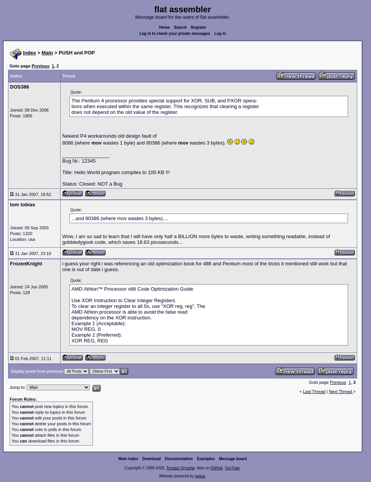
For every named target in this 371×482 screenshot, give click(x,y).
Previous (40, 66)
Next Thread (341, 391)
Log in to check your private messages (174, 33)
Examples (206, 459)
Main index (129, 459)
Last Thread (314, 391)
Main (47, 53)
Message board (233, 459)
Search (180, 27)
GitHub (217, 468)
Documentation (179, 459)
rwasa (200, 476)
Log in (220, 33)
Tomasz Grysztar (180, 468)
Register (198, 27)
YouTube (231, 468)
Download (151, 459)
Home (164, 27)
